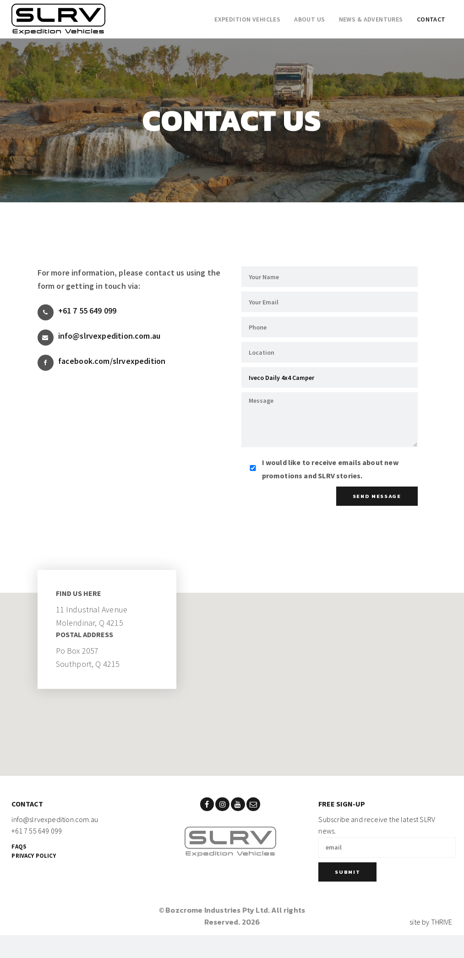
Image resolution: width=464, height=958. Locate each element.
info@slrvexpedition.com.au (99, 338)
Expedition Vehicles (247, 19)
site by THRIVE (431, 921)
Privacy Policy (33, 855)
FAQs (18, 846)
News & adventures (371, 19)
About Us (309, 19)
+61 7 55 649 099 (77, 312)
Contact (431, 19)
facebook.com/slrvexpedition (102, 363)
